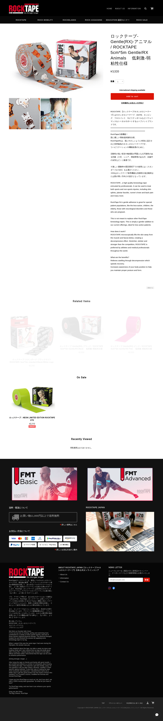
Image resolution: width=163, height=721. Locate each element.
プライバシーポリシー (115, 703)
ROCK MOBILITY (45, 20)
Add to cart (132, 96)
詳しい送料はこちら (69, 525)
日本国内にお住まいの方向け (132, 103)
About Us (120, 9)
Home (109, 9)
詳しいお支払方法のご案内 (66, 550)
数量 (112, 81)
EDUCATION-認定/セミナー (118, 20)
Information (134, 9)
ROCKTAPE (21, 20)
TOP (103, 703)
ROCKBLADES (69, 20)
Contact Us (64, 582)
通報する (150, 288)
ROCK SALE (141, 20)
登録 (147, 580)
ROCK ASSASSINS (93, 20)
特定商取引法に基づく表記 (134, 703)
